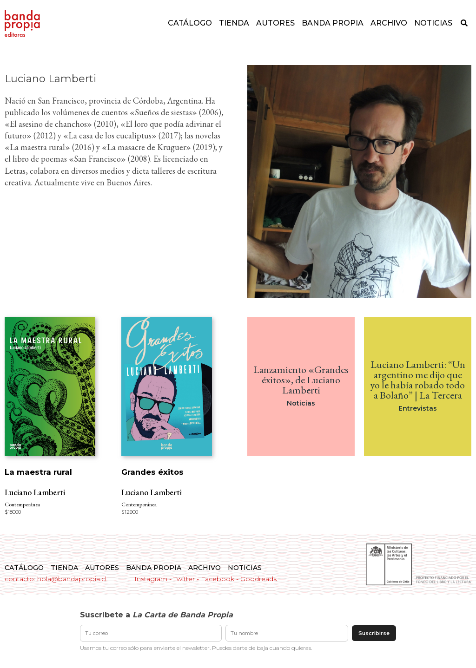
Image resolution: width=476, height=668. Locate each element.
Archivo (388, 23)
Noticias (433, 23)
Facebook (217, 579)
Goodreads (258, 579)
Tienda (234, 23)
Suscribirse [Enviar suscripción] (374, 633)
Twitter (184, 579)
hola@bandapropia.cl (71, 579)
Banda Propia (333, 23)
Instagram (150, 579)
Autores (275, 23)
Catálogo (190, 23)
